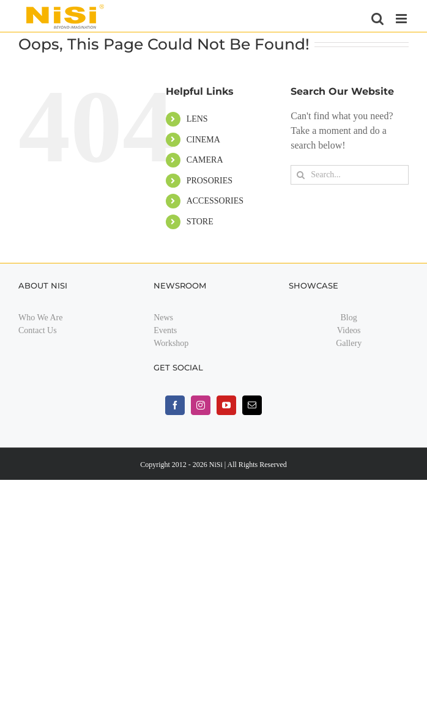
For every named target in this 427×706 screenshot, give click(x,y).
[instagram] (200, 405)
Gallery (349, 343)
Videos (349, 330)
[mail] (252, 405)
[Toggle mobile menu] (402, 18)
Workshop (171, 343)
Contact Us (37, 330)
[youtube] (226, 405)
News (163, 317)
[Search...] (350, 175)
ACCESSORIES (215, 200)
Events (165, 330)
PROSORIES (209, 180)
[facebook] (175, 405)
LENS (197, 118)
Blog (349, 317)
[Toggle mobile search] (377, 18)
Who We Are (40, 317)
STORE (200, 221)
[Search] (300, 175)
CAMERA (205, 159)
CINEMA (203, 139)
